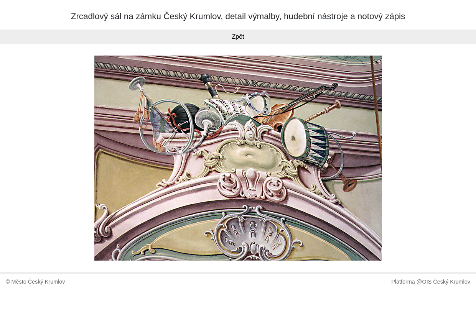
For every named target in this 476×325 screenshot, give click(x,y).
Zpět (238, 36)
